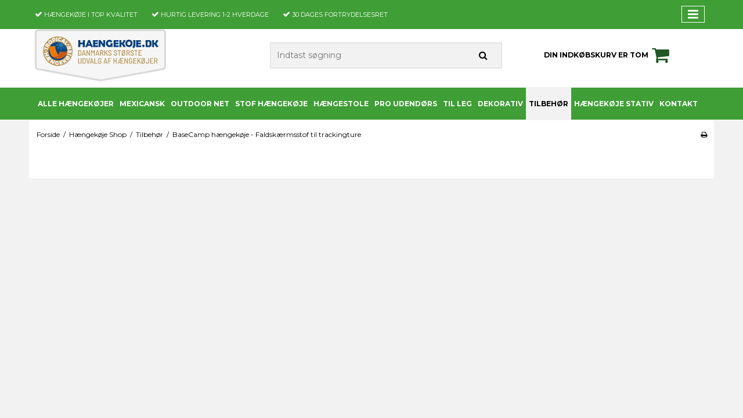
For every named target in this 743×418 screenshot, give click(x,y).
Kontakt (678, 103)
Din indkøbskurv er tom (608, 55)
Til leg (457, 103)
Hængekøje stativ (614, 103)
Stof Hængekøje (271, 103)
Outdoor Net (200, 103)
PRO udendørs (405, 103)
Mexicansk (142, 103)
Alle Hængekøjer (76, 103)
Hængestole (341, 103)
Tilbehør (548, 103)
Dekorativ (500, 103)
